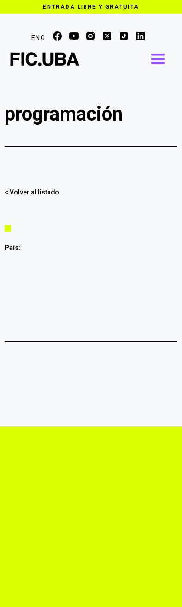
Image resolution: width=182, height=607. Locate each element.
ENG (38, 38)
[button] (158, 59)
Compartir (172, 191)
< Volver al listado (32, 192)
